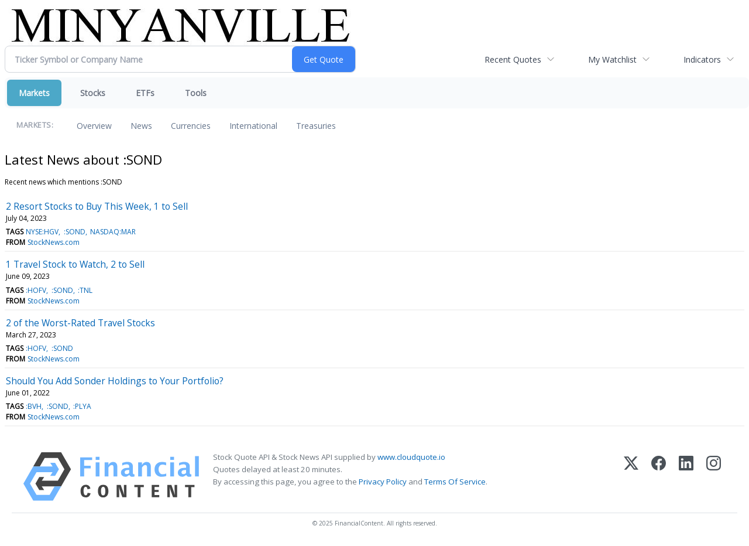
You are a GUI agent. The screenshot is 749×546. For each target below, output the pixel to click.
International (253, 125)
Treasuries (316, 125)
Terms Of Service (455, 481)
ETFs (145, 92)
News (141, 125)
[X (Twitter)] (631, 476)
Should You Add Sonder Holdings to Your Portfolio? (115, 380)
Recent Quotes (513, 59)
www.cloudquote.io (411, 457)
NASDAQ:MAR (113, 232)
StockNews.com (54, 242)
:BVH (34, 406)
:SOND (74, 232)
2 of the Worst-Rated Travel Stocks (80, 322)
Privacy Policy (383, 481)
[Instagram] (714, 476)
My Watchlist (612, 59)
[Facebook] (659, 476)
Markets (34, 92)
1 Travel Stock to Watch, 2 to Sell (75, 264)
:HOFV (36, 290)
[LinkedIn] (686, 476)
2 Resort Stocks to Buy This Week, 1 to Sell (97, 206)
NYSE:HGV (42, 232)
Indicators (702, 59)
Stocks (92, 92)
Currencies (191, 125)
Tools (196, 92)
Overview (94, 125)
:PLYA (82, 406)
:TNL (85, 290)
